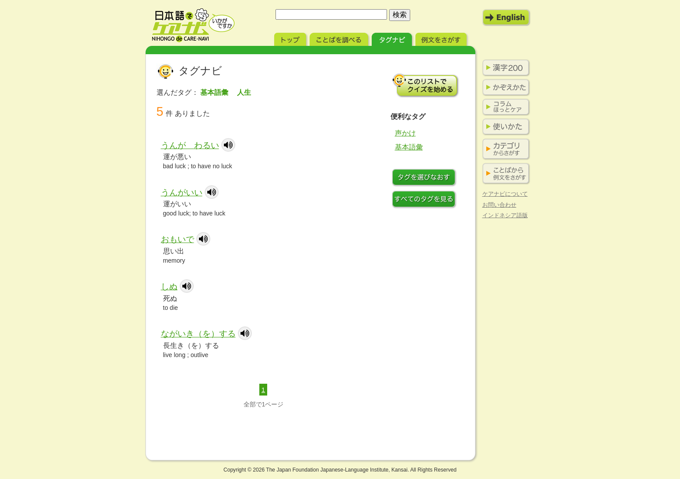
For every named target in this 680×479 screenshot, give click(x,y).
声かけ (405, 133)
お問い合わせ (499, 204)
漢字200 (504, 67)
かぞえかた (504, 87)
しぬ (169, 286)
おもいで (177, 239)
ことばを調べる (340, 38)
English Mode (506, 17)
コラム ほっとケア (504, 107)
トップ (291, 38)
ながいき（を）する (198, 333)
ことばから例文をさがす (504, 173)
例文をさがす (442, 38)
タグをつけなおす (425, 178)
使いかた (504, 126)
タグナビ (393, 38)
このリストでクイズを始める (425, 85)
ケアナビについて (505, 194)
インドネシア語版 (505, 215)
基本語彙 (409, 147)
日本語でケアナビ (193, 25)
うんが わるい (190, 145)
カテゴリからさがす (504, 149)
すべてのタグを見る (425, 200)
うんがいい (181, 192)
